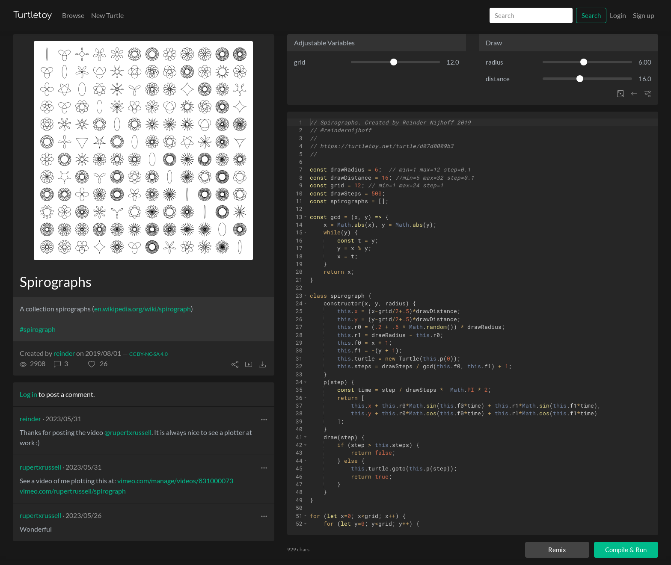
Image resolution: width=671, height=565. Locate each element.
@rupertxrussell (127, 432)
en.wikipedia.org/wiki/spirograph (142, 309)
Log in (28, 394)
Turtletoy (32, 15)
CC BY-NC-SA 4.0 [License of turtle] (148, 354)
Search (591, 15)
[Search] (531, 16)
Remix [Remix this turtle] (557, 549)
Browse (73, 15)
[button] (97, 363)
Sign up (643, 15)
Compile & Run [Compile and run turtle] (626, 549)
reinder (64, 353)
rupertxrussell (40, 467)
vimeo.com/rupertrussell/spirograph (73, 491)
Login (618, 15)
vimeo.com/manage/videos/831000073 (175, 480)
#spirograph (38, 329)
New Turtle (107, 15)
